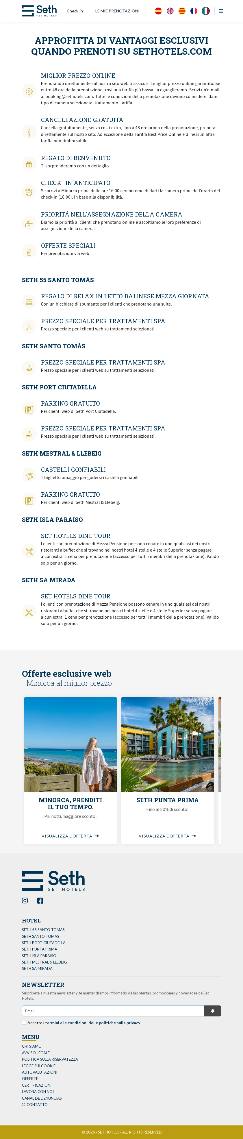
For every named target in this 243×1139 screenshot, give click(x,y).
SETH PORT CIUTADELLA (44, 942)
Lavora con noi (38, 1091)
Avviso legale (36, 1053)
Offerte (30, 1078)
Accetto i (84, 1022)
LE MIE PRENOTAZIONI (117, 10)
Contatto (35, 1104)
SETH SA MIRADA (37, 968)
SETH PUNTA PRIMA (39, 949)
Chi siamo (32, 1046)
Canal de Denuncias (42, 1098)
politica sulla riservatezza (50, 1059)
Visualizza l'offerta (70, 835)
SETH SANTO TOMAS (40, 936)
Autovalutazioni (39, 1072)
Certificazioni (36, 1085)
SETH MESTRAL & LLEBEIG (44, 962)
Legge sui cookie (38, 1066)
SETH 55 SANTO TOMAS (43, 929)
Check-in (75, 10)
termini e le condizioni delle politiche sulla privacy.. (93, 1022)
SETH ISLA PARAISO (39, 955)
